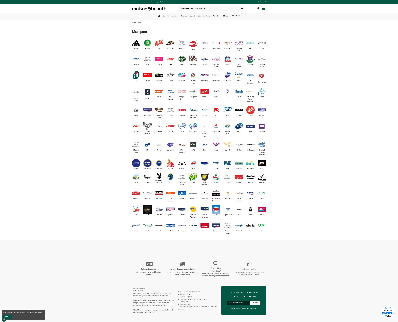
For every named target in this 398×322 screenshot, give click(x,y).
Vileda (204, 231)
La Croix (250, 115)
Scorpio (227, 198)
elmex (159, 97)
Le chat (136, 131)
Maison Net (216, 131)
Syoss (239, 215)
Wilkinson (250, 231)
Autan (193, 50)
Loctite (170, 131)
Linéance (159, 131)
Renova (250, 182)
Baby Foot (216, 48)
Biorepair (136, 64)
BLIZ (147, 64)
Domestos (227, 81)
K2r (216, 115)
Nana (216, 150)
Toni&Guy (159, 231)
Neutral (239, 150)
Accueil (153, 2)
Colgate (147, 81)
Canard (227, 64)
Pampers (250, 168)
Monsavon (170, 150)
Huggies (182, 115)
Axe (204, 48)
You (262, 231)
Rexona (261, 182)
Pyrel (193, 182)
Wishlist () (262, 2)
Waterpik (239, 231)
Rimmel (147, 198)
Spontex (170, 215)
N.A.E (193, 150)
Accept (7, 317)
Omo (204, 168)
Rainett (216, 182)
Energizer (193, 97)
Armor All (170, 48)
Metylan (262, 131)
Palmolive (239, 168)
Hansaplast (147, 115)
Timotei (147, 231)
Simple (261, 198)
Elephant (147, 98)
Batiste (250, 48)
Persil (136, 182)
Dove (239, 81)
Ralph (228, 182)
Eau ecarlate (262, 82)
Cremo (170, 81)
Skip (136, 215)
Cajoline (204, 64)
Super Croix (228, 215)
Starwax (182, 215)
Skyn (147, 215)
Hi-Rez (170, 115)
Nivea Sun (158, 168)
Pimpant (147, 182)
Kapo (227, 115)
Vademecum (182, 231)
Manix (239, 131)
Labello (261, 115)
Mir (147, 150)
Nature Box (227, 150)
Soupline (159, 215)
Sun (216, 215)
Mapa (250, 131)
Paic (227, 168)
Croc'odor (182, 81)
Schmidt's (193, 198)
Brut (181, 64)
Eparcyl (204, 97)
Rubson (159, 198)
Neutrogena (250, 150)
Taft (250, 215)
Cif (136, 81)
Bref (170, 64)
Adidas (136, 48)
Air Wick (147, 48)
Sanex (182, 198)
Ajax (159, 48)
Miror (159, 150)
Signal (250, 198)
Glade (262, 97)
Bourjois (159, 64)
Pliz (170, 182)
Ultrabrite (170, 231)
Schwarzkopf (205, 198)
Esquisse (216, 97)
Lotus (182, 131)
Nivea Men (147, 168)
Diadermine (216, 81)
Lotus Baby (193, 131)
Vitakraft (216, 231)
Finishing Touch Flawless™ (250, 99)
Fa (227, 97)
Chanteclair (250, 64)
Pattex (262, 168)
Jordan (204, 115)
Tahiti (262, 215)
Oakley (181, 168)
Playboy (159, 182)
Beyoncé (262, 48)
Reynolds (136, 198)
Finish (239, 97)
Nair (204, 150)
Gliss (136, 115)
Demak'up (204, 81)
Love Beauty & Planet (205, 133)
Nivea (136, 168)
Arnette (181, 48)
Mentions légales (144, 2)
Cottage (159, 81)
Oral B (216, 168)
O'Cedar (170, 168)
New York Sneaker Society (262, 152)
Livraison (134, 2)
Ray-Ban (239, 182)
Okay (193, 168)
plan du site (160, 2)
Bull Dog (193, 64)
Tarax (136, 231)
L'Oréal (239, 115)
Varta (193, 231)
